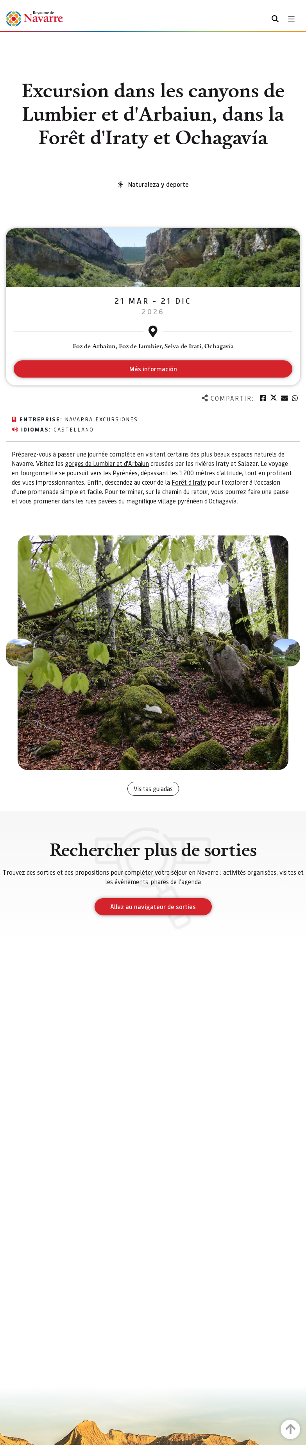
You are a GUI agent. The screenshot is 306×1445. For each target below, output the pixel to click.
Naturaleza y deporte (158, 184)
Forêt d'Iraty (189, 482)
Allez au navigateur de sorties (153, 906)
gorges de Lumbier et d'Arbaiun (107, 463)
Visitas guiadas (153, 788)
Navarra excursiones (101, 419)
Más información (153, 369)
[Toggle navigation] (291, 19)
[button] (19, 652)
